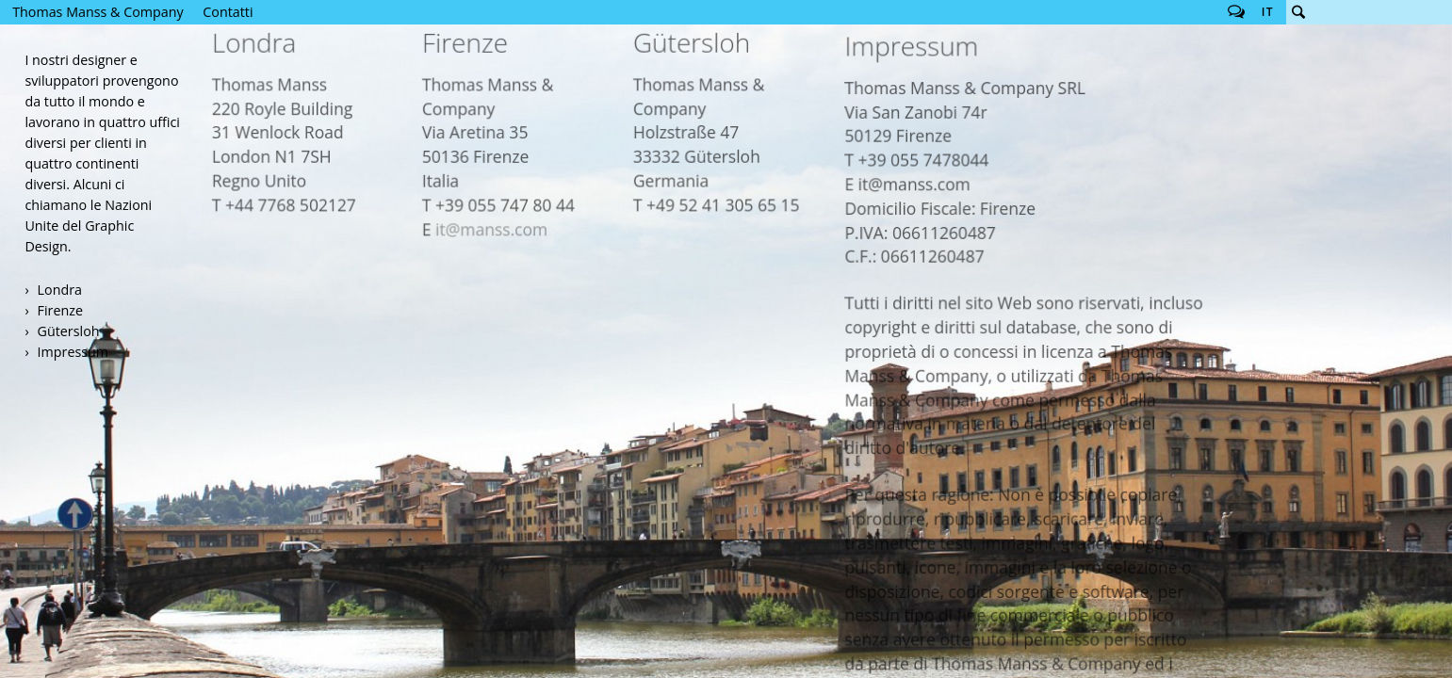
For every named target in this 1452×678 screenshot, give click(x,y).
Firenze (60, 310)
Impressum (73, 352)
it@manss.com (504, 136)
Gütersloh (69, 331)
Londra (60, 290)
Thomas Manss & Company (97, 12)
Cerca (1298, 12)
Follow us (1236, 12)
